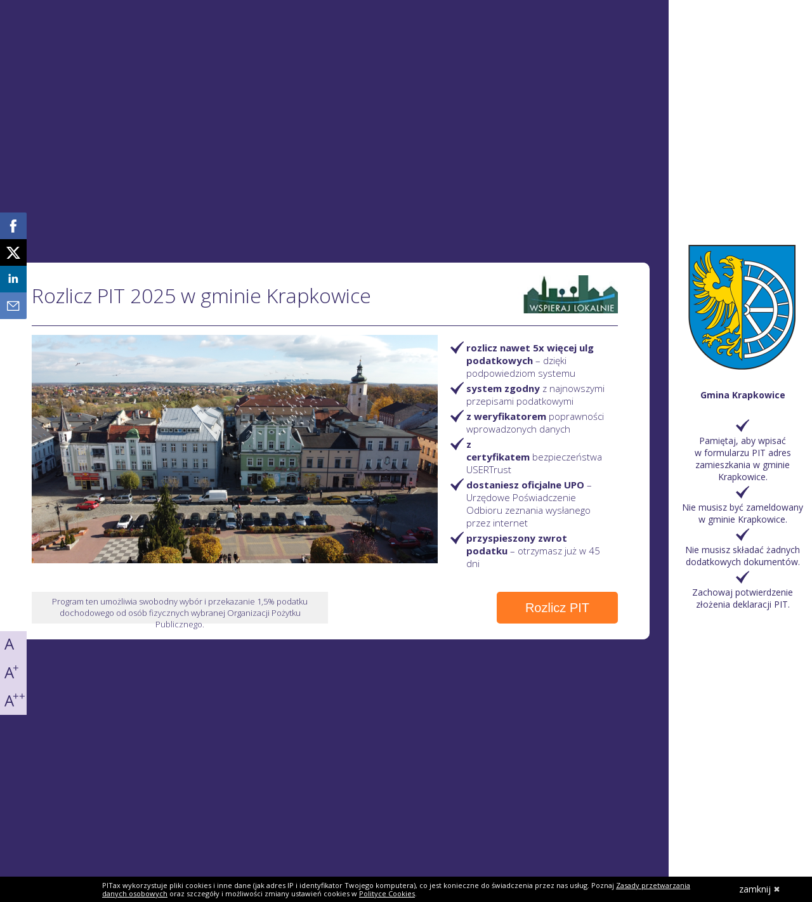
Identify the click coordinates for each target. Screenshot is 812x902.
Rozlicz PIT (557, 608)
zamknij (759, 889)
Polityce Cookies (387, 893)
